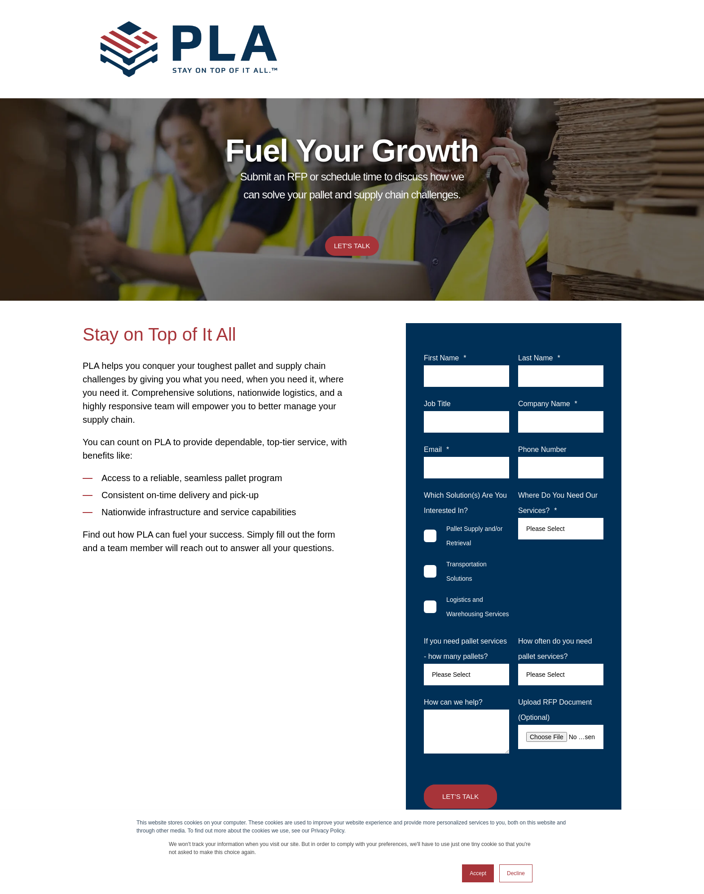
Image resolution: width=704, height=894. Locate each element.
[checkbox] (466, 571)
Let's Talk (352, 246)
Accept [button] (478, 873)
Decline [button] (516, 873)
